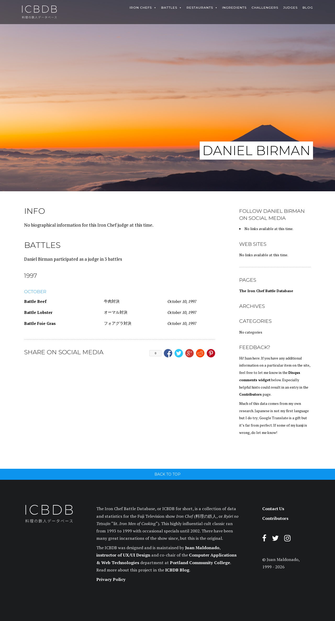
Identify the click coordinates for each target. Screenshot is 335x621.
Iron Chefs (141, 7)
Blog (308, 7)
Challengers (265, 7)
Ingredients (234, 7)
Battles (169, 7)
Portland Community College (200, 562)
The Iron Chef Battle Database (266, 290)
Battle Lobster (38, 312)
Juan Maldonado (202, 548)
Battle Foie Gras (40, 323)
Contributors (250, 394)
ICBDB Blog (177, 570)
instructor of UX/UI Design (123, 555)
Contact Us (273, 508)
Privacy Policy (111, 579)
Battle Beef (35, 301)
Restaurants (200, 7)
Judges (290, 7)
